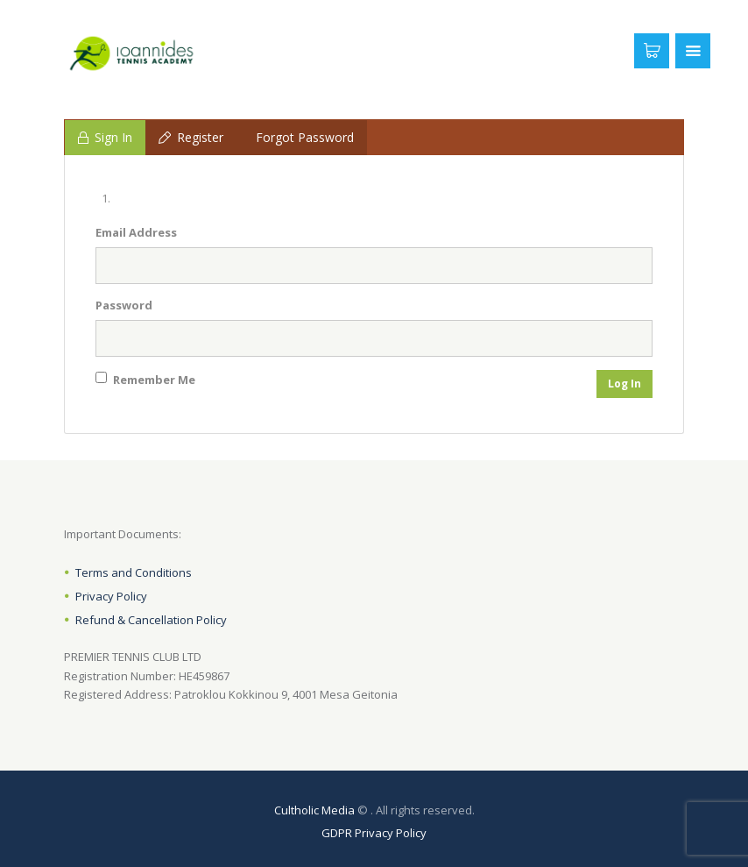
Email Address (136, 232)
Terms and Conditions (133, 572)
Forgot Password (305, 137)
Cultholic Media (314, 810)
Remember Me (145, 379)
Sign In (105, 137)
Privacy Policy (111, 596)
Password (123, 305)
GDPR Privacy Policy (374, 833)
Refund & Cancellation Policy (151, 620)
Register (191, 137)
